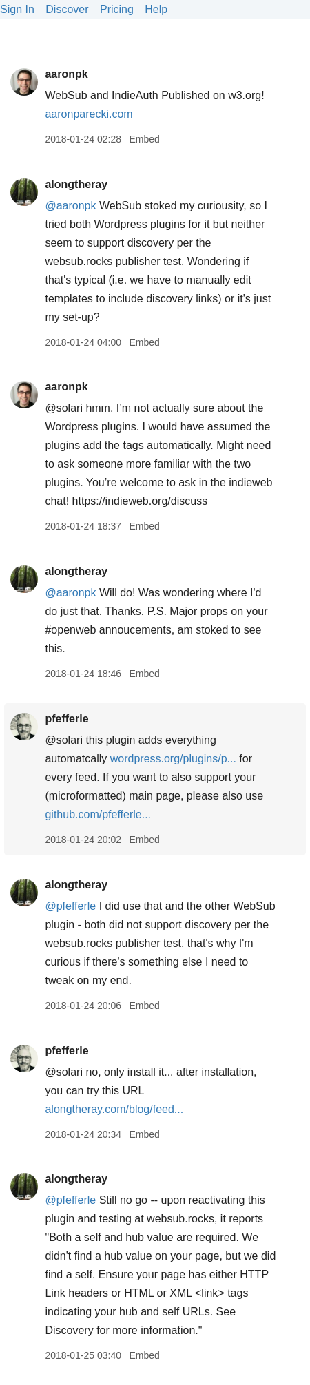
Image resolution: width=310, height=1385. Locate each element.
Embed (144, 139)
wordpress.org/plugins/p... (173, 758)
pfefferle (66, 719)
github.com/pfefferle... (98, 814)
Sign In (17, 9)
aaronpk (66, 74)
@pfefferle (70, 906)
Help (156, 9)
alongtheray (76, 184)
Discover (66, 9)
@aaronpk (70, 205)
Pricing (117, 9)
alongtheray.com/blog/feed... (114, 1109)
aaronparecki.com (88, 114)
